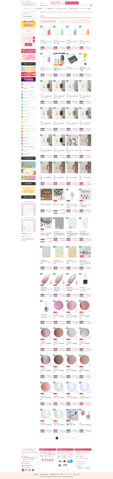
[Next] (74, 438)
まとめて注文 (62, 8)
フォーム (25, 119)
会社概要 (35, 474)
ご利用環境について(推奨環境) (83, 468)
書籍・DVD (26, 143)
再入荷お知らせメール (81, 461)
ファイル (25, 110)
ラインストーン (26, 125)
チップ (25, 122)
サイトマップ (68, 474)
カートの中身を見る (72, 3)
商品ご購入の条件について (82, 452)
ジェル (25, 101)
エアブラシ (25, 131)
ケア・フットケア (27, 94)
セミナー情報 (86, 8)
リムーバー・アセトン (28, 91)
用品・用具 (25, 137)
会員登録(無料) (28, 16)
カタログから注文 (80, 463)
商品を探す (50, 8)
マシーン (25, 134)
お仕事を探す (74, 8)
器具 (24, 140)
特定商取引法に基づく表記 (56, 474)
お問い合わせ (79, 466)
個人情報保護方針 (43, 474)
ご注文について (79, 454)
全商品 (42, 12)
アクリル (25, 104)
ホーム (27, 8)
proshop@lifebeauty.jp (28, 465)
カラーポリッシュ (27, 84)
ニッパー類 (25, 113)
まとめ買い (25, 154)
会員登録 (39, 8)
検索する (28, 44)
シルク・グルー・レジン (28, 107)
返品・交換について (80, 456)
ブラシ (25, 116)
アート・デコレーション (28, 128)
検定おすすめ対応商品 (28, 146)
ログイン (43, 3)
